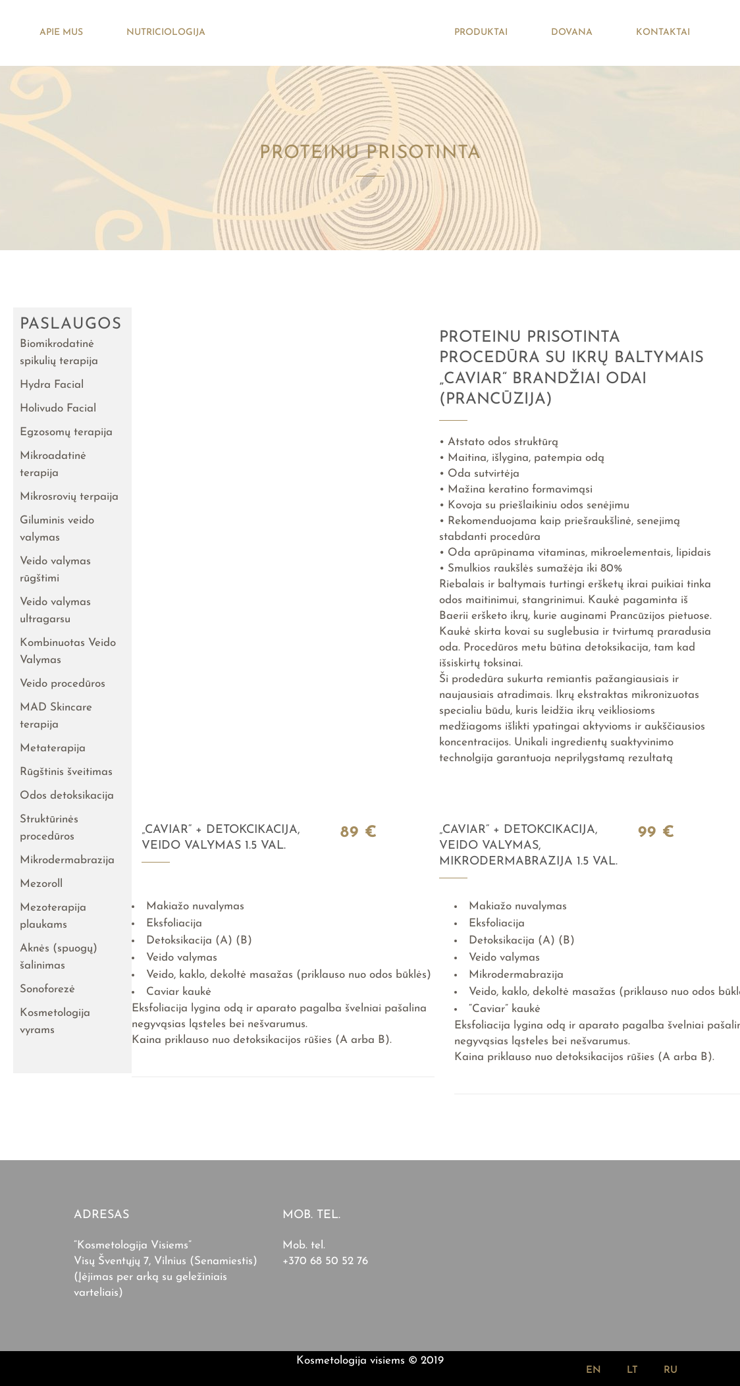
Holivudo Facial (58, 408)
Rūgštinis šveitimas (66, 772)
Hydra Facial (52, 384)
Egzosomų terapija (66, 432)
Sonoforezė (47, 989)
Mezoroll (41, 884)
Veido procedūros (62, 683)
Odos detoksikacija (67, 795)
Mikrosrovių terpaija (69, 496)
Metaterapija (53, 748)
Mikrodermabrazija (67, 860)
